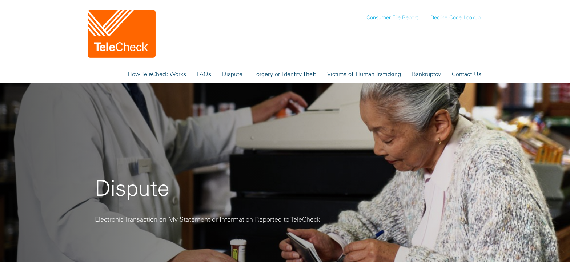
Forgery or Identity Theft (284, 74)
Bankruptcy (426, 74)
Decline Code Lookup (455, 17)
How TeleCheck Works (157, 74)
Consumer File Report (392, 17)
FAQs (204, 74)
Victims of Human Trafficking (364, 74)
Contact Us (466, 74)
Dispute (232, 74)
